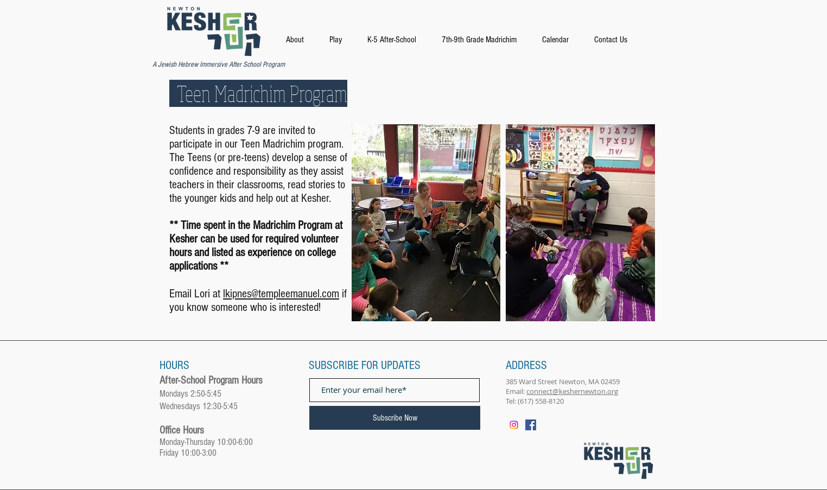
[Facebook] (530, 424)
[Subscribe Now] (394, 418)
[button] (404, 40)
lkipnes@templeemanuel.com (281, 294)
